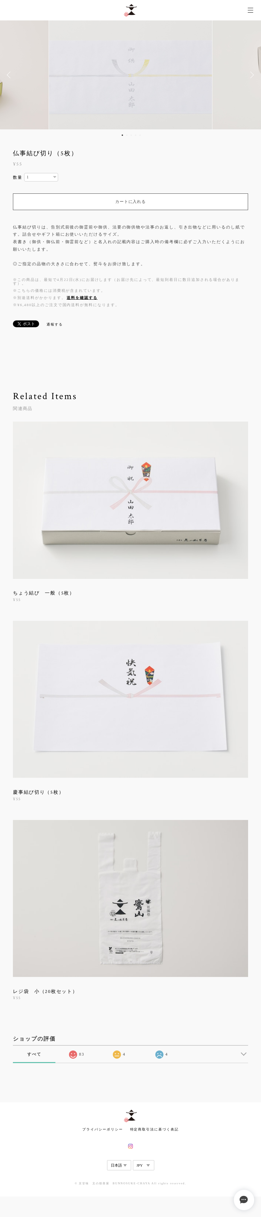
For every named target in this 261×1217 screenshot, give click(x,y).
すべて (34, 1054)
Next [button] (250, 75)
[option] (130, 74)
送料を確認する (82, 298)
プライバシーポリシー (102, 1129)
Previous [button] (10, 75)
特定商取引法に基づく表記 (154, 1129)
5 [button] (140, 135)
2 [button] (126, 135)
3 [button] (131, 135)
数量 (17, 177)
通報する (55, 324)
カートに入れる (130, 201)
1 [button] (122, 135)
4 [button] (135, 135)
